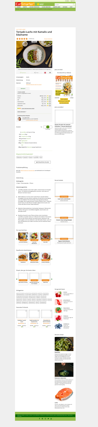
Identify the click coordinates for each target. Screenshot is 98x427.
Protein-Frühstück (45, 262)
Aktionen (65, 7)
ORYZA (22, 143)
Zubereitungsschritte (21, 187)
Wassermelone (66, 308)
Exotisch (44, 299)
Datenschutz (42, 415)
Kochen (49, 299)
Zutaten (18, 127)
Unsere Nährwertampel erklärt (28, 108)
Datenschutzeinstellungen (51, 415)
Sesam (22, 134)
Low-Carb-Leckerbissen (64, 199)
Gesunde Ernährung (34, 7)
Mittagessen (25, 302)
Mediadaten (70, 415)
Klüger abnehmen (46, 7)
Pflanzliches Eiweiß (34, 262)
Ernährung (28, 294)
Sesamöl (29, 138)
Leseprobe (57, 97)
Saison (24, 299)
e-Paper (71, 97)
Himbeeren (65, 316)
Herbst (29, 299)
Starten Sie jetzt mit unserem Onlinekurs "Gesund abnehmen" (64, 118)
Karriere (22, 415)
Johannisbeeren (66, 300)
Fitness (40, 294)
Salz (22, 145)
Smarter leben (56, 7)
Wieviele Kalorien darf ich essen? (34, 84)
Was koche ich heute (23, 282)
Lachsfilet (36, 157)
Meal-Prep (45, 282)
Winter (33, 299)
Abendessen (31, 302)
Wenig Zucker (32, 296)
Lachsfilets (23, 132)
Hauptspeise (43, 302)
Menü (37, 302)
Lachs (56, 402)
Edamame (29, 147)
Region (38, 296)
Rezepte (25, 7)
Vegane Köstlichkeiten (64, 241)
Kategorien (19, 416)
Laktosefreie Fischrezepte (22, 296)
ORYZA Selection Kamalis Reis (27, 170)
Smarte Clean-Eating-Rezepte (64, 220)
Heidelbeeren (66, 324)
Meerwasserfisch (20, 294)
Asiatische (43, 296)
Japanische (19, 299)
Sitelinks (26, 415)
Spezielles (39, 299)
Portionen (47, 129)
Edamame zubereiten (60, 378)
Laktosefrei (45, 294)
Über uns (19, 415)
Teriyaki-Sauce (24, 136)
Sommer (19, 7)
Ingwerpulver (24, 140)
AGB (34, 415)
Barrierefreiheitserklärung (62, 415)
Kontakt (30, 415)
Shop (71, 7)
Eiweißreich (23, 262)
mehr (50, 95)
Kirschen (65, 292)
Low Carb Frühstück (23, 242)
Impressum (37, 415)
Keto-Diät (45, 242)
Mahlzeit (19, 302)
